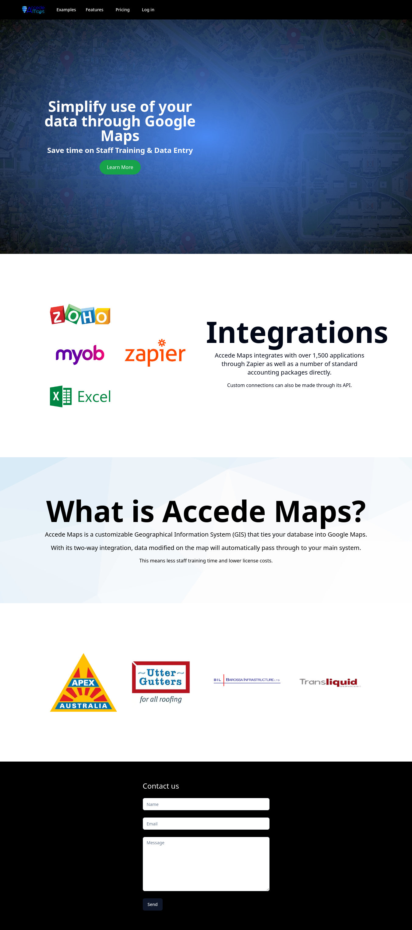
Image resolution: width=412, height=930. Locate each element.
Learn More (120, 167)
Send (153, 904)
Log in (148, 9)
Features (95, 9)
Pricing (123, 9)
